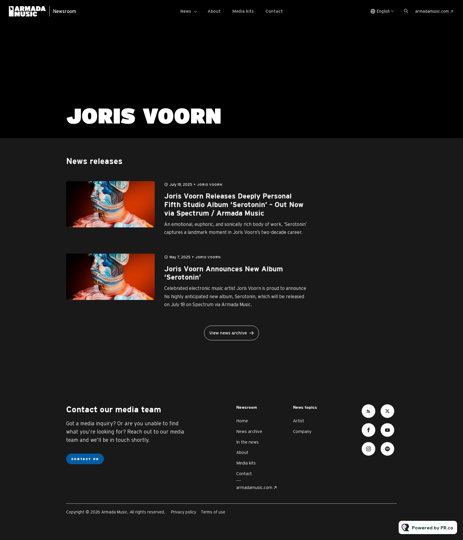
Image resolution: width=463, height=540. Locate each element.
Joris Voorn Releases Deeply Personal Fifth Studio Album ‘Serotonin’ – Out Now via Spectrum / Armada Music (234, 205)
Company (302, 431)
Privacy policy (183, 512)
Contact (274, 11)
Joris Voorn (209, 184)
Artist (298, 420)
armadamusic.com (432, 11)
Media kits (243, 11)
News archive (249, 431)
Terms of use (213, 512)
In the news (247, 441)
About (214, 11)
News (185, 11)
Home (242, 420)
